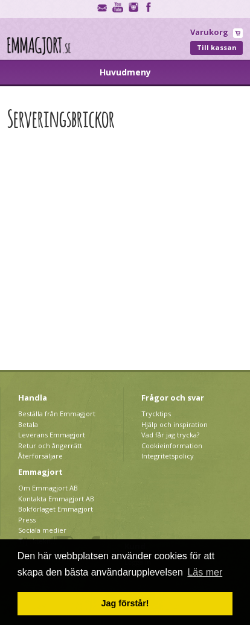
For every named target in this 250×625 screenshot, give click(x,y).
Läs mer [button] (204, 572)
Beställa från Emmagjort (56, 413)
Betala (28, 424)
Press (27, 519)
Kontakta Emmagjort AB (56, 498)
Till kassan (217, 47)
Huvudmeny (125, 72)
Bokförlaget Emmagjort (55, 508)
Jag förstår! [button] (125, 603)
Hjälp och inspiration (174, 424)
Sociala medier (42, 530)
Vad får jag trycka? (170, 434)
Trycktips (156, 413)
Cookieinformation (171, 445)
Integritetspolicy (167, 455)
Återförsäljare (40, 455)
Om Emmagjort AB (48, 487)
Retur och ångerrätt (50, 445)
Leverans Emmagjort (51, 434)
